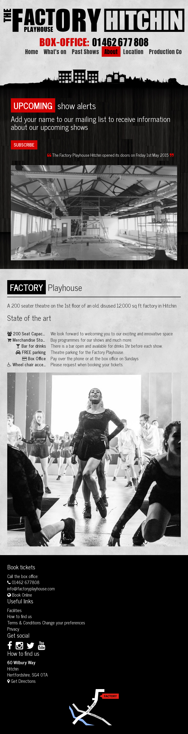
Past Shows (85, 52)
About (111, 52)
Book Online (19, 594)
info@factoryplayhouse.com (31, 588)
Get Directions (21, 681)
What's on (55, 52)
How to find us (19, 616)
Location (133, 52)
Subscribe (24, 144)
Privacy (13, 628)
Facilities (14, 610)
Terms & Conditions (24, 622)
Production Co (165, 52)
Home (31, 52)
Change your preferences (63, 622)
